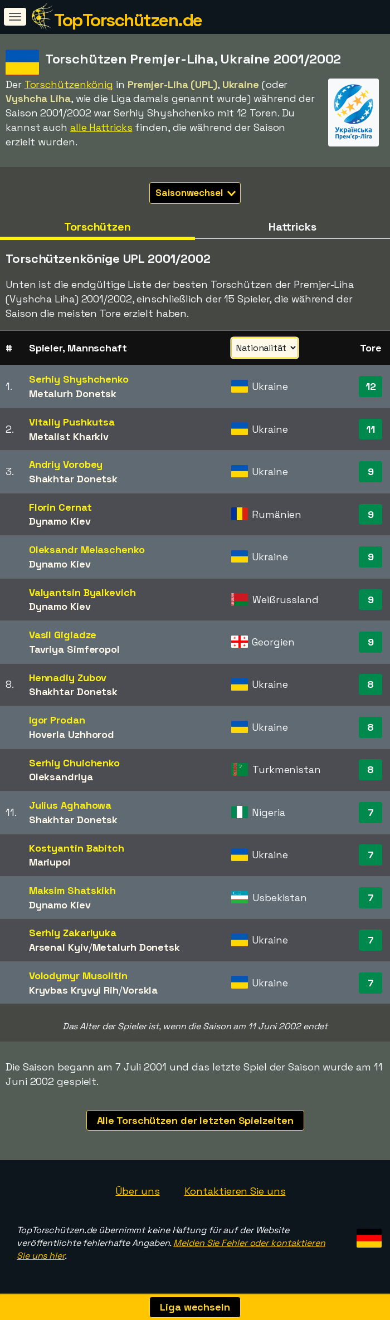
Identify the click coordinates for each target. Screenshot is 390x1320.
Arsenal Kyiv (59, 947)
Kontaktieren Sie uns (235, 1191)
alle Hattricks (101, 127)
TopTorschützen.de (128, 20)
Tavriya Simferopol (74, 649)
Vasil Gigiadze (63, 634)
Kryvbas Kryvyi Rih (74, 990)
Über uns (137, 1191)
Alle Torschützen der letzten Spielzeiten (195, 1120)
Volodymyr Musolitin (78, 975)
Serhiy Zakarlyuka (72, 932)
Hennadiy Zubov (68, 677)
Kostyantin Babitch (76, 848)
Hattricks (292, 226)
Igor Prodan (57, 719)
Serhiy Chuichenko (74, 762)
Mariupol (50, 861)
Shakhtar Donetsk (73, 478)
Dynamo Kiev (60, 521)
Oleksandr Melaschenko (87, 549)
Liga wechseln (195, 1307)
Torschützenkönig (69, 84)
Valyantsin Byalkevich (82, 592)
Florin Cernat (60, 507)
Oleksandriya (61, 776)
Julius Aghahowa (70, 805)
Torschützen (97, 226)
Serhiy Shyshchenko (79, 379)
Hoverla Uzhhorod (71, 734)
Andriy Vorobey (66, 464)
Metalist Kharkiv (69, 436)
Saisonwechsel (195, 193)
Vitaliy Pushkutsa (72, 421)
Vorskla (140, 990)
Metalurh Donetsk (72, 393)
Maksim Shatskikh (72, 890)
